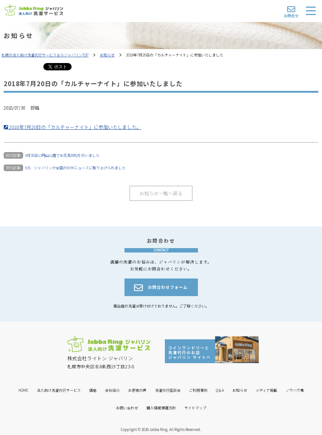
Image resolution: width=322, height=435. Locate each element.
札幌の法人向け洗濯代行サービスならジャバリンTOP (44, 55)
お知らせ (107, 55)
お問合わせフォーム (161, 287)
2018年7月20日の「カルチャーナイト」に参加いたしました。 (72, 127)
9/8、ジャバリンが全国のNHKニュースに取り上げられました (75, 167)
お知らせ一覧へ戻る (161, 193)
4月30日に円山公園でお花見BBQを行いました (62, 155)
